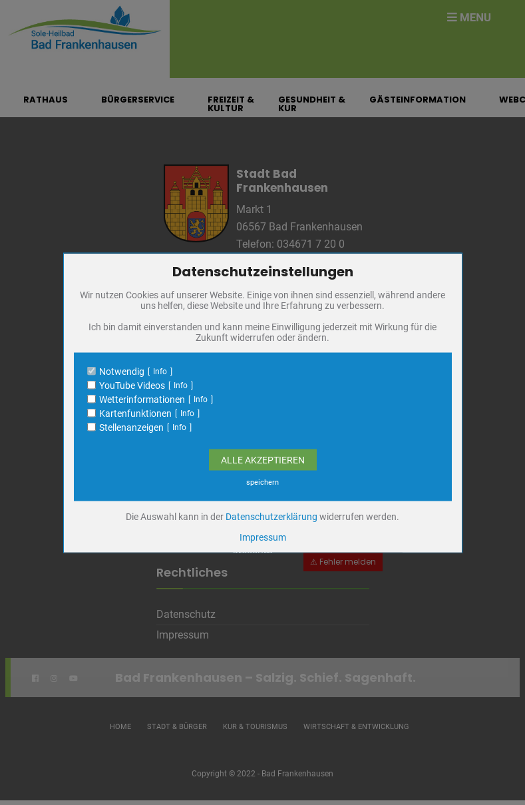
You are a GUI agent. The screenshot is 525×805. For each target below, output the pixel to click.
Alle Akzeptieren (263, 459)
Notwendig (121, 371)
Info (160, 371)
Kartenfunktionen (135, 412)
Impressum (263, 536)
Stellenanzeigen (131, 426)
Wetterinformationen (142, 399)
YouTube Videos (132, 385)
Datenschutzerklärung (271, 516)
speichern (262, 481)
